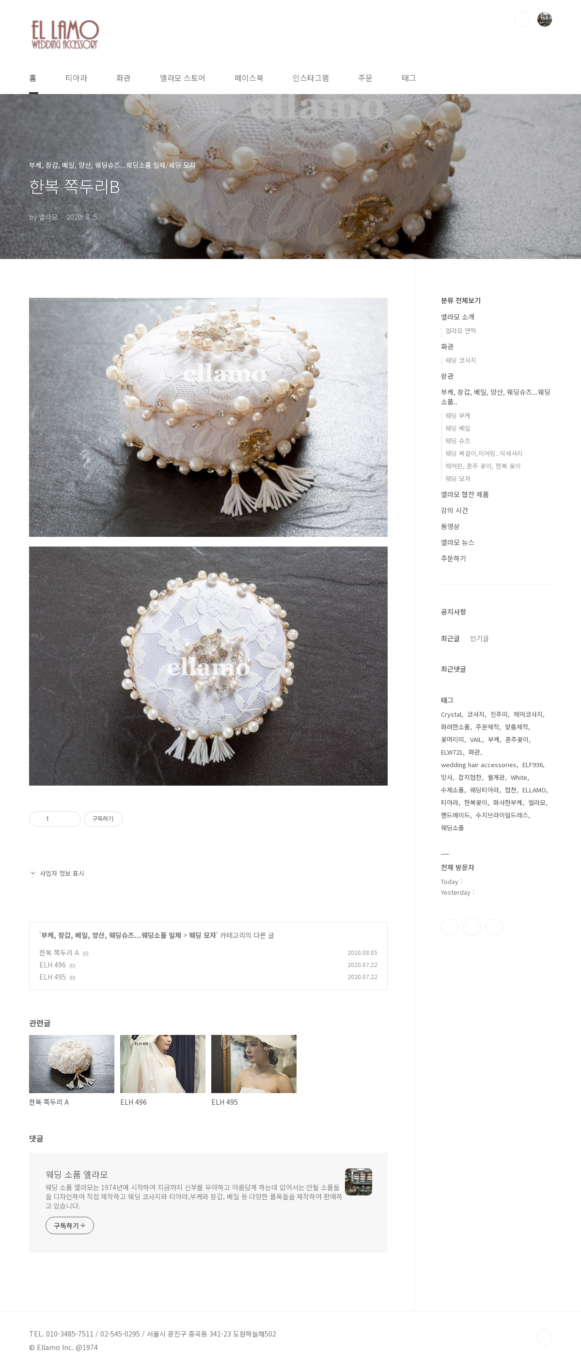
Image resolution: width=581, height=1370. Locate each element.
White (519, 777)
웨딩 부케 (458, 415)
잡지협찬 (470, 777)
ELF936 (532, 764)
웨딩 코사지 (460, 360)
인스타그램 (311, 77)
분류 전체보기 (461, 300)
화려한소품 (455, 726)
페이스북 (249, 77)
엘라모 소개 (457, 317)
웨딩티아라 (484, 789)
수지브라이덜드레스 (502, 815)
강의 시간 (454, 510)
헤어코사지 (528, 714)
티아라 (76, 77)
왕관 (447, 376)
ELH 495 (52, 977)
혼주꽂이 (517, 739)
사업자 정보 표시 (56, 873)
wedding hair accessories (479, 764)
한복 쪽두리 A (59, 952)
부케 (494, 739)
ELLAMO (534, 789)
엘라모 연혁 (460, 330)
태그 (409, 77)
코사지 (476, 714)
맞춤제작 (516, 726)
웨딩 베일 (458, 428)
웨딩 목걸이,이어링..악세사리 (484, 453)
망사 (447, 777)
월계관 (496, 777)
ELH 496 (52, 964)
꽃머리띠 (452, 739)
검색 (522, 19)
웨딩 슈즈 (458, 440)
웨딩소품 (452, 827)
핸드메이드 (455, 815)
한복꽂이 (475, 802)
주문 (365, 77)
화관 (123, 77)
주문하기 (453, 558)
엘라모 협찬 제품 (465, 494)
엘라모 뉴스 (457, 542)
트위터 (494, 927)
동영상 (450, 526)
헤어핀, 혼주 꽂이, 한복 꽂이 (483, 465)
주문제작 (487, 726)
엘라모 (537, 802)
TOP (544, 1337)
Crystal (451, 714)
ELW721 (452, 752)
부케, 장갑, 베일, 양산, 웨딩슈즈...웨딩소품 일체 (111, 935)
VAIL (476, 739)
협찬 (511, 789)
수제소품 (452, 789)
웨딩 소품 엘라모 (77, 1174)
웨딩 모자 (202, 935)
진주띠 (499, 714)
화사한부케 (507, 802)
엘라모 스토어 (182, 77)
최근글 (450, 638)
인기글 (479, 638)
